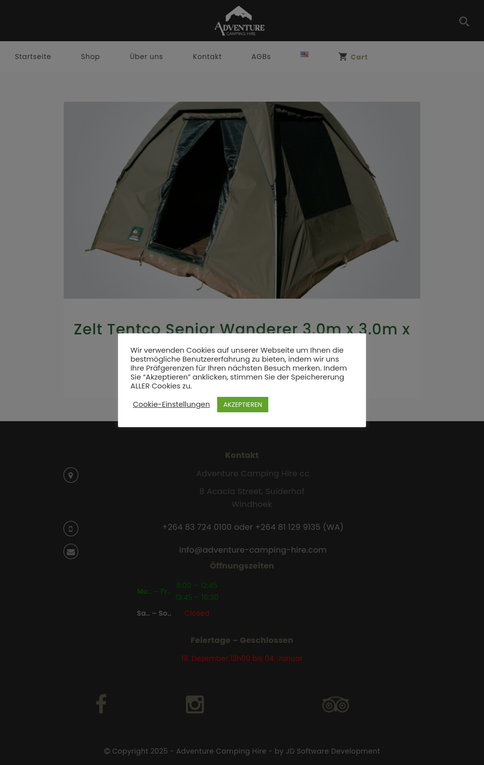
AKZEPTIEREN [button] (242, 404)
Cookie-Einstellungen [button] (171, 404)
